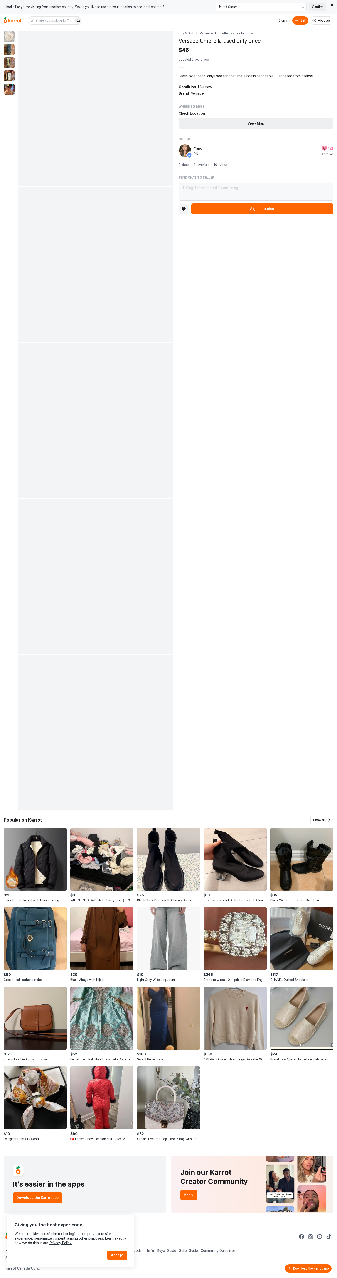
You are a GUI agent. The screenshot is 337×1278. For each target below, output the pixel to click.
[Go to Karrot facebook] (301, 1236)
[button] (321, 820)
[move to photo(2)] (9, 49)
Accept (117, 1255)
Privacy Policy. (60, 1243)
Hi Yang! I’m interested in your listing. (256, 192)
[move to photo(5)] (9, 89)
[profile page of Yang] (185, 150)
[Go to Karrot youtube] (319, 1236)
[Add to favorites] (184, 209)
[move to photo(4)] (9, 75)
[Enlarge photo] (95, 108)
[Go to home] (13, 20)
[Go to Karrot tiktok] (329, 1236)
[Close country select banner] (332, 5)
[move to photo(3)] (9, 62)
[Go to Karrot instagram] (310, 1236)
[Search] (78, 20)
